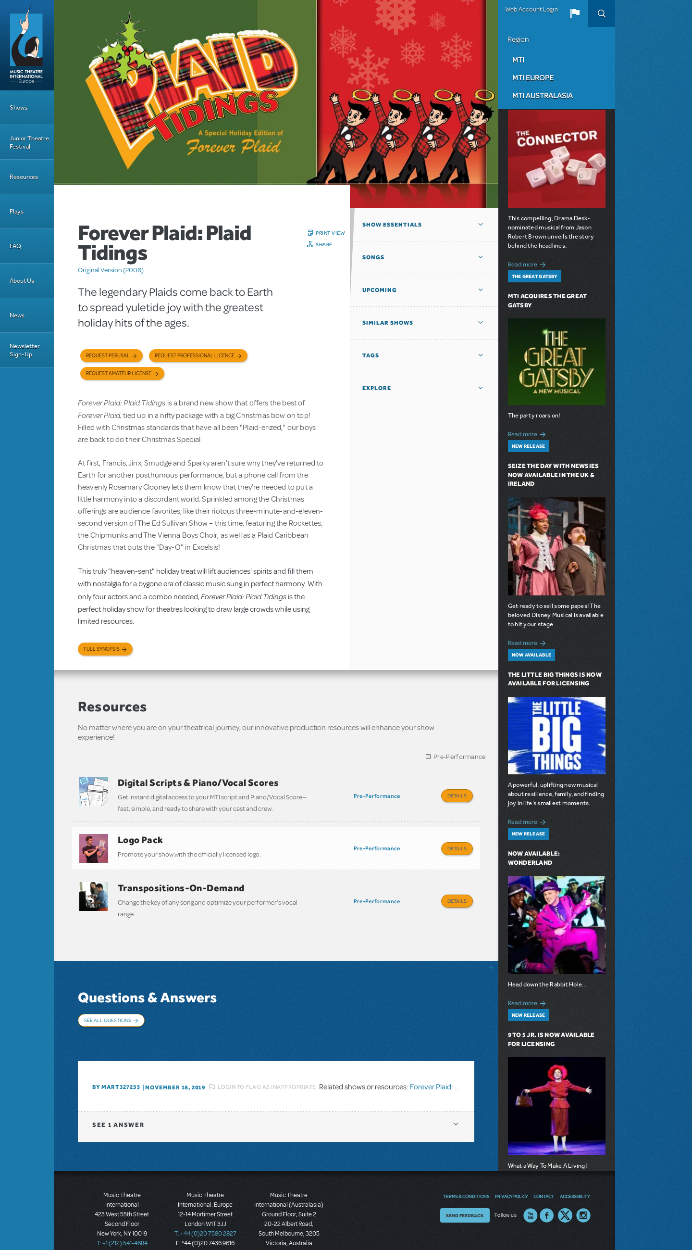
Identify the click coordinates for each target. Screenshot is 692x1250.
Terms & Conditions (466, 1169)
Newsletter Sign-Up (25, 350)
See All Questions (107, 1005)
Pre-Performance (459, 757)
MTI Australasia (542, 95)
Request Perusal (108, 356)
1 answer (118, 1097)
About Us (22, 281)
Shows (18, 107)
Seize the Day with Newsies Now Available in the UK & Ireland (553, 475)
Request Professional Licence (195, 356)
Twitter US (565, 1188)
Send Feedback (465, 1188)
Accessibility (575, 1169)
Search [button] (601, 13)
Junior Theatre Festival (29, 142)
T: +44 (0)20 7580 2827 (205, 1207)
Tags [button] (370, 355)
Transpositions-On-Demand (181, 878)
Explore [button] (376, 388)
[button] (574, 13)
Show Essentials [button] (392, 224)
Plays (17, 211)
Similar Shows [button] (387, 322)
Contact (543, 1169)
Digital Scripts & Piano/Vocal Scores (198, 782)
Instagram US (583, 1188)
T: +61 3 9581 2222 (289, 1226)
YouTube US (530, 1188)
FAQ (15, 246)
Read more (528, 263)
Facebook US (547, 1188)
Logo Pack (140, 835)
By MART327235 (116, 1060)
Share (324, 244)
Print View (330, 232)
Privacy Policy (511, 1169)
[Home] (27, 45)
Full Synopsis (102, 649)
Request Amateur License (118, 373)
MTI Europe (533, 77)
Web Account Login (531, 9)
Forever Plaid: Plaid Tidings (452, 1059)
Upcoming (379, 290)
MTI (518, 59)
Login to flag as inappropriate (267, 1059)
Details (457, 795)
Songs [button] (373, 257)
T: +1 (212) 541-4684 (122, 1216)
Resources (24, 177)
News (17, 315)
